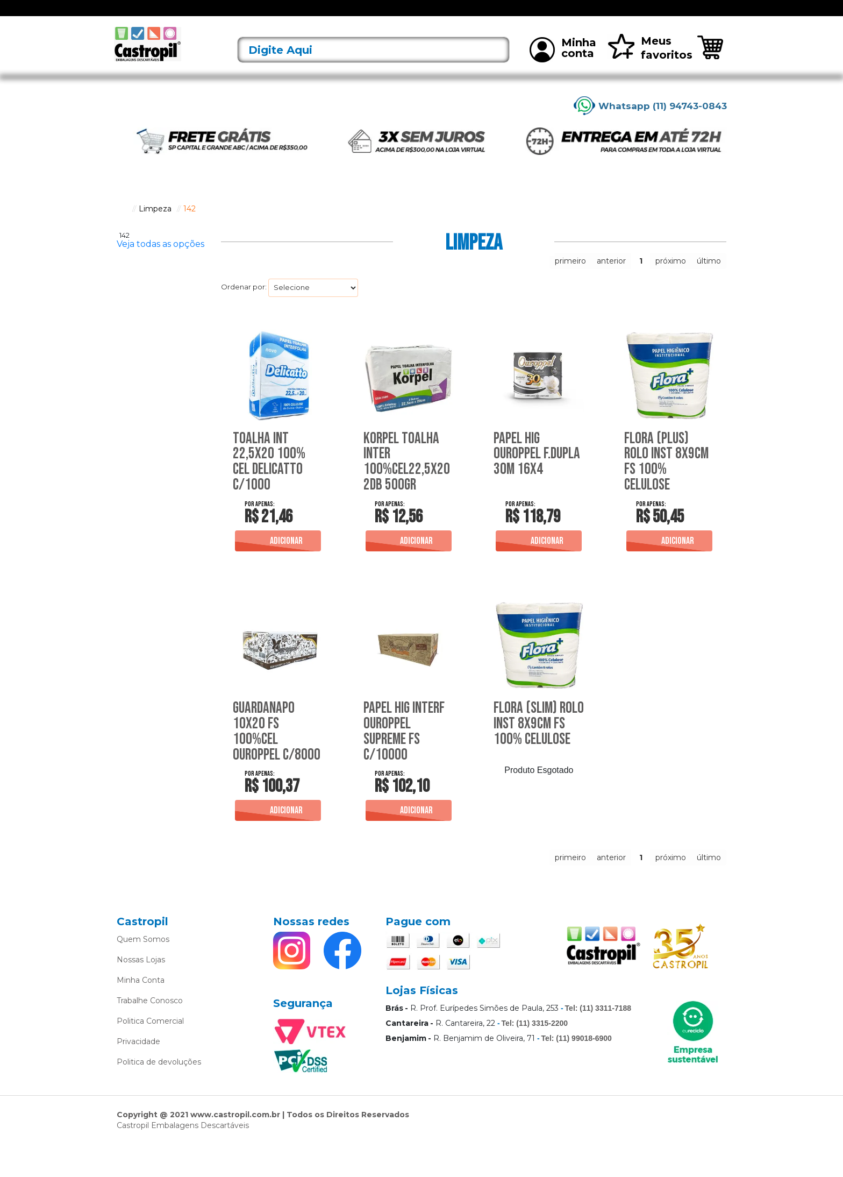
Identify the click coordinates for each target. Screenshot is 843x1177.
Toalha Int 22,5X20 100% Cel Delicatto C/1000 (272, 475)
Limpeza (555, 15)
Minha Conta (141, 1013)
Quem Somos (143, 972)
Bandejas (408, 15)
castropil (122, 222)
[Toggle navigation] (125, 15)
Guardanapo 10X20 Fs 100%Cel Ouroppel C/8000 (267, 753)
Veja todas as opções (160, 258)
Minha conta (563, 63)
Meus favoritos (649, 62)
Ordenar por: (244, 301)
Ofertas (178, 15)
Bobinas (449, 15)
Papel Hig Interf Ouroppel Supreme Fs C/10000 (408, 745)
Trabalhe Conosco (150, 1033)
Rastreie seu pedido (688, 15)
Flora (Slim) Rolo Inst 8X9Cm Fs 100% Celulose (536, 745)
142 (189, 223)
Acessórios (278, 15)
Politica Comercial (150, 1054)
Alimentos (324, 15)
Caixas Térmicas (502, 15)
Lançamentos (225, 15)
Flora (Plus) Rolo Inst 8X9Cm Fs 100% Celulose (666, 475)
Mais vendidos (605, 15)
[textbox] (373, 64)
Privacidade (138, 1074)
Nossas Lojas (141, 992)
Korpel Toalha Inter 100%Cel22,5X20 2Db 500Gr (408, 475)
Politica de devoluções (159, 1095)
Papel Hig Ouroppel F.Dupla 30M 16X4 (527, 475)
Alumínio (367, 15)
